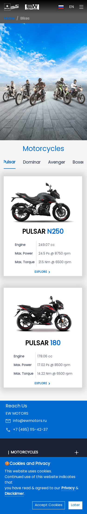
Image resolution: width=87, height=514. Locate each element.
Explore (41, 272)
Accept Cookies (48, 505)
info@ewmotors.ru (30, 421)
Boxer (78, 162)
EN (71, 7)
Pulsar (9, 162)
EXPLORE (41, 383)
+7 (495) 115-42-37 (30, 430)
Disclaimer (14, 494)
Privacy (68, 488)
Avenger (56, 162)
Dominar (32, 162)
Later (75, 505)
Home (9, 19)
